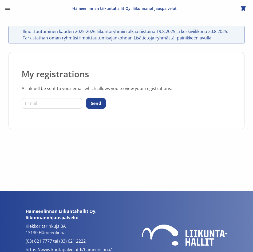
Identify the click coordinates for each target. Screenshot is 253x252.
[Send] (96, 103)
